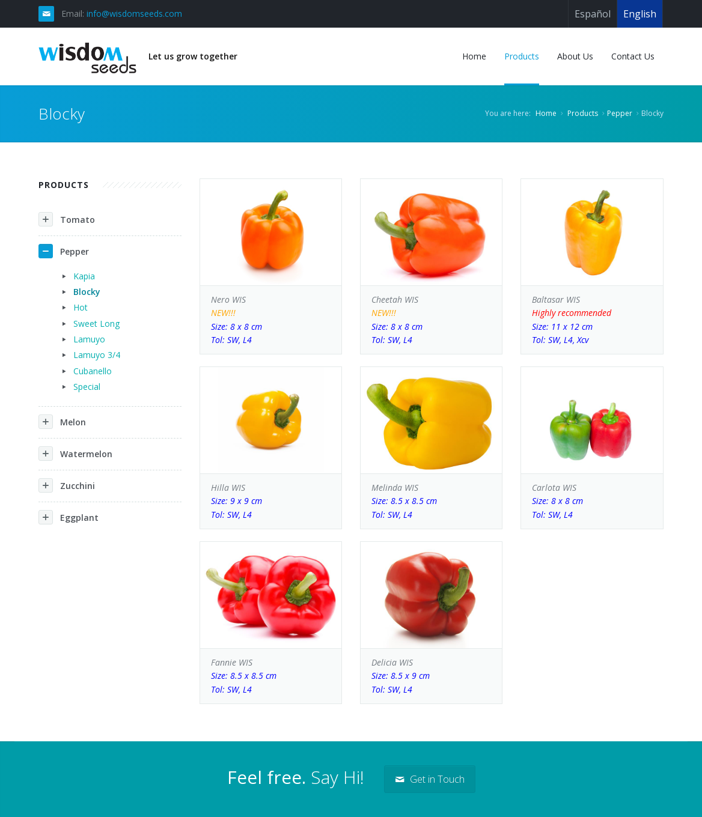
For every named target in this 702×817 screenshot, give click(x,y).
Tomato (66, 219)
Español (593, 13)
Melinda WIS (431, 501)
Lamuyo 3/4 (96, 354)
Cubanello (92, 371)
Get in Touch (430, 779)
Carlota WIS (592, 501)
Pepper (619, 113)
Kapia (84, 276)
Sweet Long (96, 323)
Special (86, 386)
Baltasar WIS (592, 320)
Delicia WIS (431, 676)
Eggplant (68, 517)
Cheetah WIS (431, 320)
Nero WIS (271, 320)
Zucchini (66, 485)
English (639, 13)
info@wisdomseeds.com (134, 13)
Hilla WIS (271, 501)
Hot (80, 307)
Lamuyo (89, 339)
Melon (62, 422)
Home (546, 113)
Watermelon (75, 453)
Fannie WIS (271, 676)
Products (582, 113)
